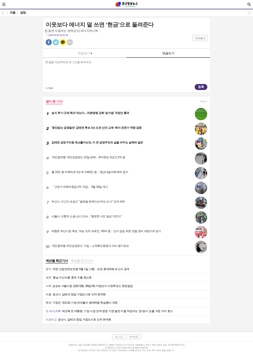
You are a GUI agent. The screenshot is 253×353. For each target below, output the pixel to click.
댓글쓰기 (168, 53)
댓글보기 (85, 53)
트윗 (56, 42)
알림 (23, 12)
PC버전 (133, 336)
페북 (49, 42)
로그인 (119, 336)
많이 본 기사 (54, 101)
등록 (201, 87)
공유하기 (249, 13)
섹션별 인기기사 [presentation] (81, 260)
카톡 (63, 42)
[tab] (56, 261)
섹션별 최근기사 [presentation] (57, 260)
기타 (70, 42)
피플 (12, 12)
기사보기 (199, 38)
